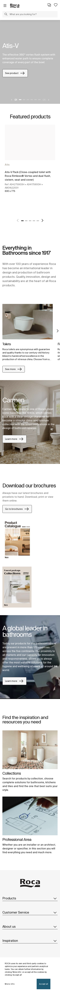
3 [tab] (28, 99)
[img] (27, 321)
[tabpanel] (30, 62)
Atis (7, 164)
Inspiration (30, 940)
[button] (6, 14)
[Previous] (11, 99)
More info (10, 984)
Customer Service (30, 912)
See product (15, 73)
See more (13, 369)
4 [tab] (31, 99)
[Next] (48, 99)
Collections (11, 773)
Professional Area (16, 839)
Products (30, 898)
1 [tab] (20, 99)
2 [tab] (24, 99)
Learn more (14, 439)
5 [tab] (35, 99)
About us (30, 926)
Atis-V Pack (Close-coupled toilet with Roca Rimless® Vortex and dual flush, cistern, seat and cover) (28, 176)
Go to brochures (17, 509)
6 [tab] (39, 99)
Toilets (6, 344)
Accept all (43, 984)
